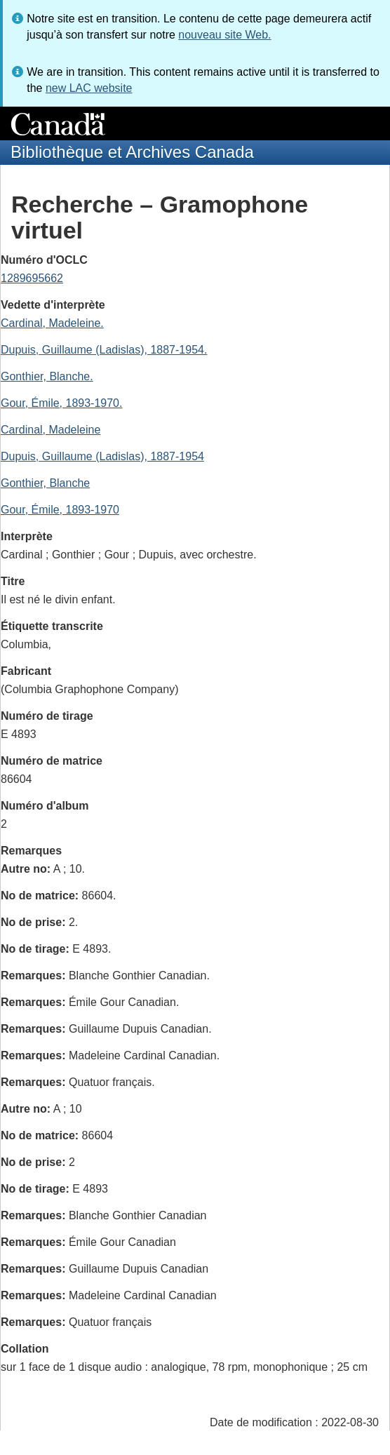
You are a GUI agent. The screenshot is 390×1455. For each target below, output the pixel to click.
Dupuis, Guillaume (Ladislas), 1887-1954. (104, 350)
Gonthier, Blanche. (47, 376)
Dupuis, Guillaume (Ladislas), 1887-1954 (102, 456)
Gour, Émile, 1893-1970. (61, 403)
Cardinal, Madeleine (50, 430)
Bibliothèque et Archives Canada (132, 151)
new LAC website (89, 88)
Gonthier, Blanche (45, 483)
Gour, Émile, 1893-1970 (60, 510)
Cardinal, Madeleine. (52, 323)
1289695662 (32, 278)
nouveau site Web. (224, 35)
